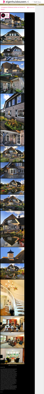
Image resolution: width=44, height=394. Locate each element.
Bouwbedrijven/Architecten (14, 4)
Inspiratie (7, 4)
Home (4, 4)
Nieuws (29, 4)
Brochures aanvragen (23, 4)
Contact (40, 4)
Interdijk (37, 4)
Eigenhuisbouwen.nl (15, 2)
